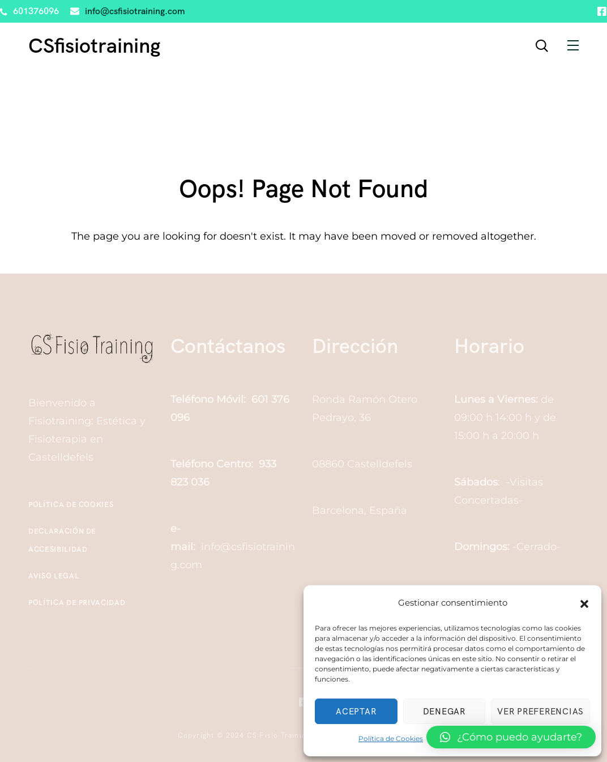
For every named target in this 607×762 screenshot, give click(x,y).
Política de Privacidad (76, 602)
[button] (584, 602)
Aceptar (356, 711)
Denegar (444, 711)
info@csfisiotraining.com (135, 11)
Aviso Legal (53, 576)
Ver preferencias (540, 711)
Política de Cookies (390, 738)
